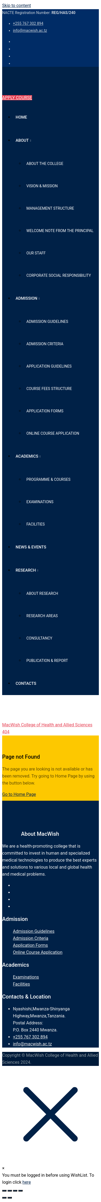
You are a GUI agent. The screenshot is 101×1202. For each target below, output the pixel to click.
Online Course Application (52, 433)
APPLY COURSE (17, 97)
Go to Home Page (19, 794)
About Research (42, 593)
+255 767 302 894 (28, 23)
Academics (27, 456)
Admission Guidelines (47, 321)
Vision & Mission (42, 186)
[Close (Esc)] (20, 1190)
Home (21, 117)
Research (26, 570)
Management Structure (50, 208)
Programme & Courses (48, 479)
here (26, 1182)
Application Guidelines (49, 366)
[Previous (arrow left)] (4, 1197)
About (22, 140)
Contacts (26, 683)
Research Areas (42, 616)
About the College (44, 163)
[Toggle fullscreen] (10, 1190)
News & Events (31, 547)
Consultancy (39, 638)
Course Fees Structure (49, 388)
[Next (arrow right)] (10, 1197)
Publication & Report (47, 660)
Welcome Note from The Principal (59, 231)
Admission (26, 298)
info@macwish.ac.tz (30, 30)
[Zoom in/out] (4, 1190)
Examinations (39, 502)
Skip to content (16, 5)
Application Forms (44, 411)
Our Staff (36, 253)
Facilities (35, 524)
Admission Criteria (44, 344)
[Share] (15, 1190)
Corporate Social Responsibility (58, 275)
